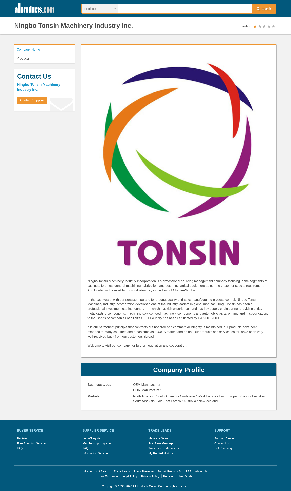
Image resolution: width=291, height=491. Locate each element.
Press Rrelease (144, 471)
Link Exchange (223, 448)
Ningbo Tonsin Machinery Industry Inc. (73, 25)
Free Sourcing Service (31, 443)
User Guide (185, 476)
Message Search (159, 438)
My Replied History (160, 453)
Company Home (28, 49)
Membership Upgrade (97, 443)
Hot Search (102, 471)
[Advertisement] (44, 142)
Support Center (224, 438)
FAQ (20, 448)
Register (22, 438)
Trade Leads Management (165, 448)
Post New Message (160, 443)
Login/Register (92, 438)
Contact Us (221, 443)
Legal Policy (129, 476)
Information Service (95, 453)
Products (23, 58)
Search (264, 8)
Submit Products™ (169, 471)
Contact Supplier (32, 100)
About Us (201, 471)
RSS (188, 471)
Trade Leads (122, 471)
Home (88, 471)
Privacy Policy (150, 476)
